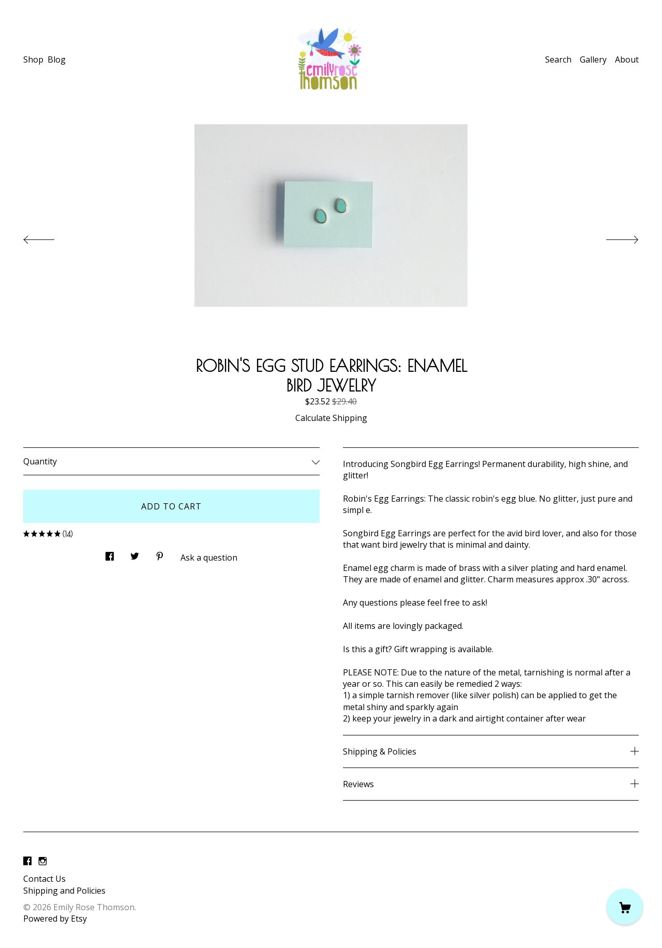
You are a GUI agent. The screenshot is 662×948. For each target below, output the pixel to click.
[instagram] (43, 861)
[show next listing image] (613, 237)
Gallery (593, 59)
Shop (33, 59)
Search (558, 59)
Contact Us (44, 878)
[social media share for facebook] (110, 554)
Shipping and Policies (64, 890)
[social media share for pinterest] (160, 554)
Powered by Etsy (55, 918)
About (627, 59)
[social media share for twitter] (134, 554)
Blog (57, 59)
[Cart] (625, 907)
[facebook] (27, 861)
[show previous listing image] (49, 237)
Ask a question (208, 557)
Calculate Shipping (331, 418)
